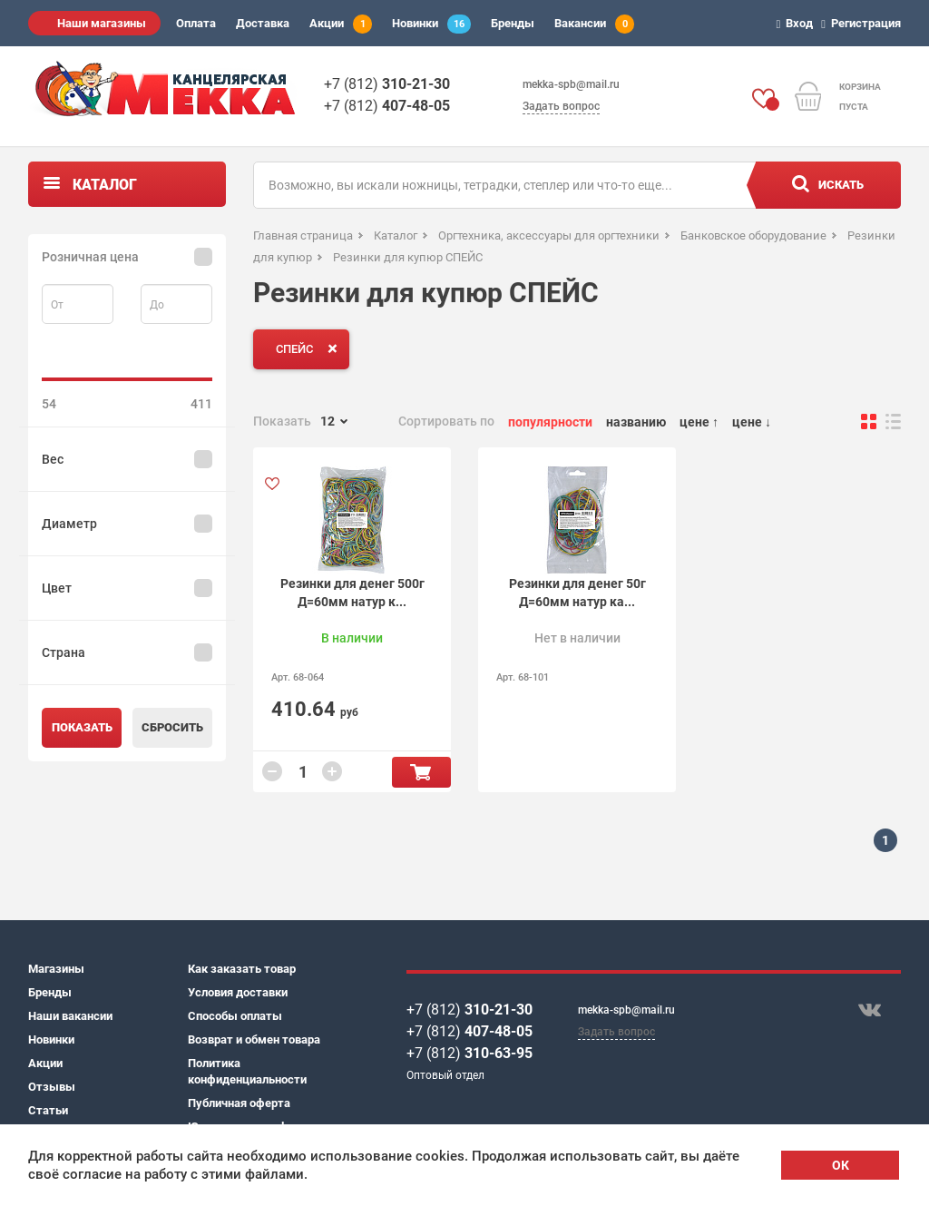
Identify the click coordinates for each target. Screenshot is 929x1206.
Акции (340, 24)
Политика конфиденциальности (247, 1071)
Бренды (512, 23)
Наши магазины (101, 23)
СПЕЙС (310, 348)
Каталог (105, 184)
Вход (798, 23)
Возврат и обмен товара (254, 1039)
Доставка (262, 23)
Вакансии (594, 24)
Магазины (56, 969)
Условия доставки (238, 992)
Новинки (431, 24)
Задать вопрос (561, 106)
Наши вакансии (70, 1016)
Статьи (48, 1110)
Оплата (196, 23)
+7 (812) (387, 84)
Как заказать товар (242, 969)
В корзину (421, 772)
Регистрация (863, 23)
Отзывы (51, 1086)
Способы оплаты (235, 1016)
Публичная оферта (239, 1103)
